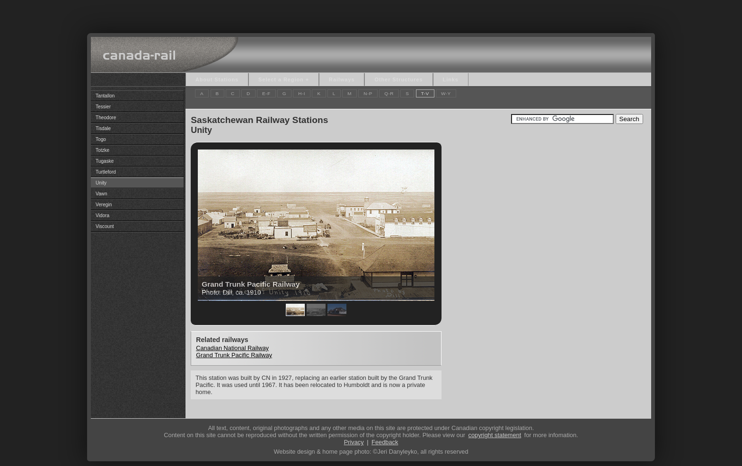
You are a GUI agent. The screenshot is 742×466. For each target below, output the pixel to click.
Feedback (384, 442)
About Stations (216, 79)
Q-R (389, 93)
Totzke (102, 150)
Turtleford (106, 172)
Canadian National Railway (232, 348)
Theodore (106, 117)
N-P (367, 93)
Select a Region (281, 79)
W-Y (446, 93)
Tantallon (105, 95)
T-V (425, 93)
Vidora (102, 215)
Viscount (105, 226)
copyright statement (494, 435)
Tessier (103, 106)
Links (451, 79)
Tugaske (105, 161)
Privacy (354, 442)
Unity (101, 182)
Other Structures (398, 79)
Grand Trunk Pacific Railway (234, 355)
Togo (101, 139)
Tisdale (103, 128)
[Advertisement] (371, 14)
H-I (301, 93)
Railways (341, 79)
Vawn (101, 193)
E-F (266, 93)
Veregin (104, 204)
